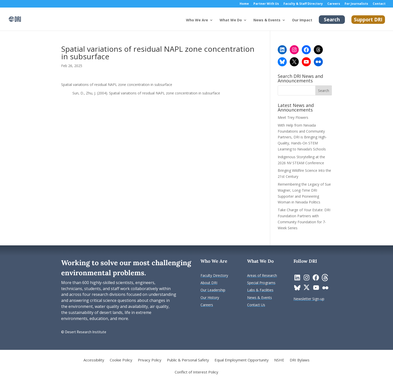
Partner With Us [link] (266, 4)
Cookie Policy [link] (121, 360)
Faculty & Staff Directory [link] (303, 4)
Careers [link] (333, 4)
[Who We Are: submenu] (215, 24)
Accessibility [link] (93, 360)
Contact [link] (379, 4)
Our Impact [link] (302, 20)
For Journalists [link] (356, 4)
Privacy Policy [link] (149, 360)
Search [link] (332, 19)
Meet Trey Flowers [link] (293, 117)
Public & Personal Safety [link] (188, 360)
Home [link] (244, 4)
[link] (15, 18)
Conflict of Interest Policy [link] (196, 372)
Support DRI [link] (368, 19)
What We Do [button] (231, 20)
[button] (323, 90)
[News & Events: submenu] (287, 24)
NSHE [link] (279, 360)
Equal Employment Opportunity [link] (242, 360)
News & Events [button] (266, 20)
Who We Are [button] (197, 20)
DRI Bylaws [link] (300, 360)
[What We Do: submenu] (249, 24)
